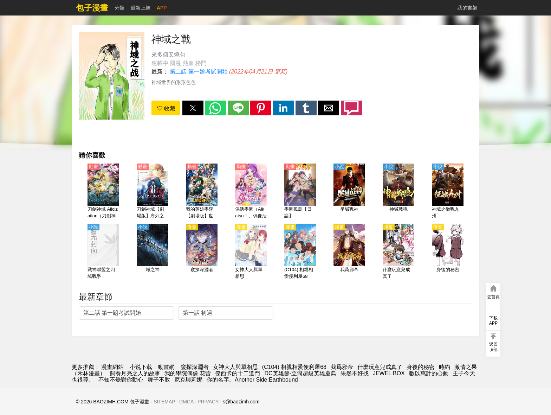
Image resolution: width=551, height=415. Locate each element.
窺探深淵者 (195, 367)
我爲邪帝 (342, 367)
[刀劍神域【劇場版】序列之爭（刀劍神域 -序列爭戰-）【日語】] (152, 192)
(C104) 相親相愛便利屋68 (294, 367)
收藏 (166, 108)
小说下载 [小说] (141, 367)
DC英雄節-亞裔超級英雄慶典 (300, 373)
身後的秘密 (421, 367)
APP (162, 8)
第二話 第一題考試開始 (198, 72)
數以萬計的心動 (428, 373)
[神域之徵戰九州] (448, 192)
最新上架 (140, 8)
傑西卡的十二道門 (237, 373)
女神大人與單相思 (235, 367)
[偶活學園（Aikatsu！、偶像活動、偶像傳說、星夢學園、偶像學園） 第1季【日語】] (251, 192)
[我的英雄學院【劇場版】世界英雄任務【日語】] (202, 192)
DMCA (186, 401)
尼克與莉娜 (188, 380)
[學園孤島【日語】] (300, 192)
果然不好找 (355, 373)
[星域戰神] (349, 192)
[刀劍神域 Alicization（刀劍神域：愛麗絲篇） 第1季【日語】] (103, 192)
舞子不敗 (159, 380)
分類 (119, 8)
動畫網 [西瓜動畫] (166, 367)
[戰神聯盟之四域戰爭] (103, 252)
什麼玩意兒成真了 (379, 367)
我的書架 (467, 8)
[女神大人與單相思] (251, 252)
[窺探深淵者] (202, 252)
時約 (444, 367)
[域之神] (152, 252)
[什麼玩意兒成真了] (398, 252)
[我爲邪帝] (349, 252)
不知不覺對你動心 (120, 380)
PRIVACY (208, 401)
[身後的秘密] (448, 252)
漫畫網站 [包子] (112, 367)
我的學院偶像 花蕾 (187, 373)
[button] (192, 108)
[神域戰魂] (398, 192)
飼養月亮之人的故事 (135, 373)
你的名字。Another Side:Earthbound (252, 380)
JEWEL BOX (389, 373)
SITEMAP (164, 401)
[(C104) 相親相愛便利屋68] (300, 252)
